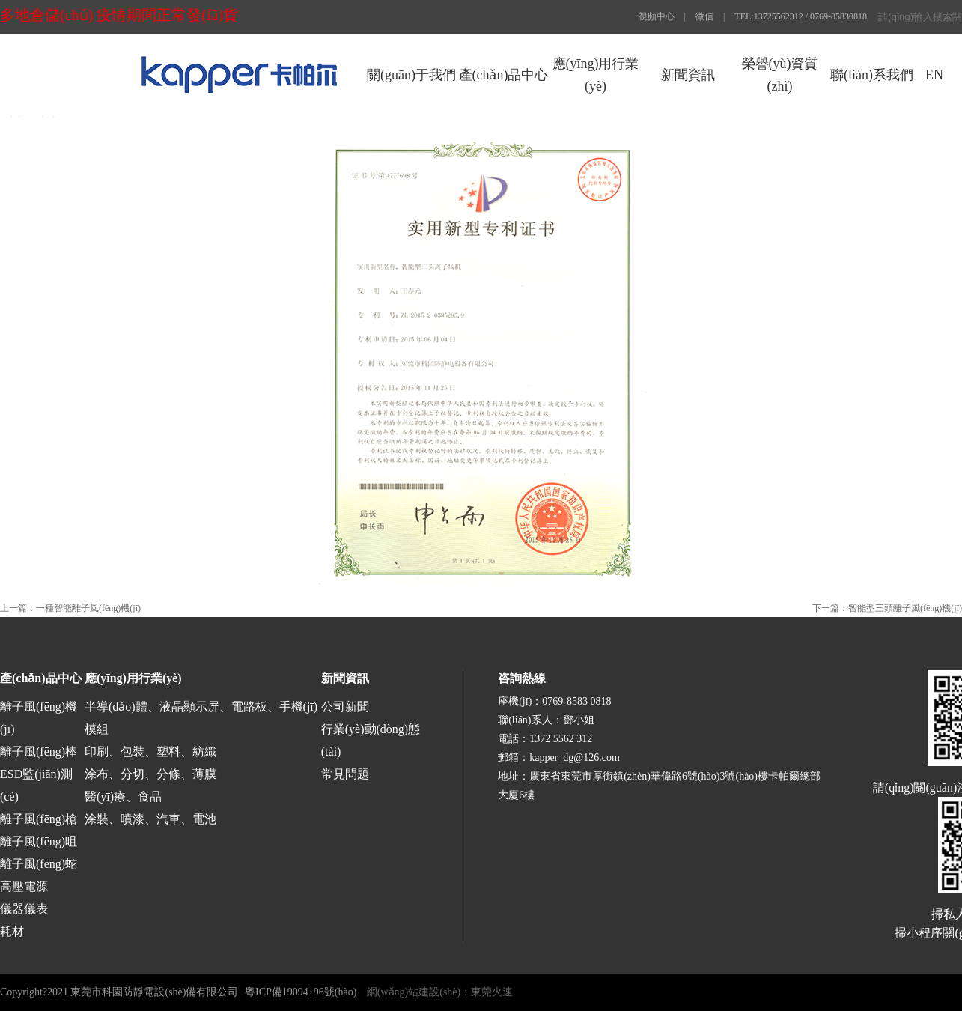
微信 (704, 16)
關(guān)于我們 (411, 74)
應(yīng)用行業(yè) (595, 74)
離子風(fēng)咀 (38, 841)
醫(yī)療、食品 (123, 796)
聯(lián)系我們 (871, 74)
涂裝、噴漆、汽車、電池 (150, 819)
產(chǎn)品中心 (504, 74)
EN (934, 74)
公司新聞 (345, 706)
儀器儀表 (24, 908)
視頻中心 (657, 16)
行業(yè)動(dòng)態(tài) (370, 740)
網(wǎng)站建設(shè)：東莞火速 (440, 992)
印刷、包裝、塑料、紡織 (150, 751)
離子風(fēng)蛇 (38, 863)
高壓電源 (24, 886)
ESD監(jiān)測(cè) (36, 785)
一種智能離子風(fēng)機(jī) (88, 608)
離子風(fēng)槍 (38, 819)
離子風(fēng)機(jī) (38, 717)
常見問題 (345, 774)
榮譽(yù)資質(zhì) (780, 74)
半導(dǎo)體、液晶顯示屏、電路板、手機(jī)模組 (201, 717)
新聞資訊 (688, 74)
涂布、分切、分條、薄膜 (150, 774)
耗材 (12, 931)
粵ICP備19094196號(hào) (300, 992)
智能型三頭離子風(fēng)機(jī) (905, 608)
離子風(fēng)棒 (38, 751)
